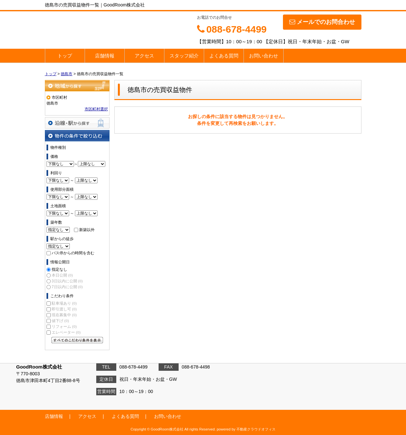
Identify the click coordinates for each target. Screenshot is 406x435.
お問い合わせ (263, 55)
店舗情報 (104, 55)
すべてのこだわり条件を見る (77, 340)
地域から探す (77, 85)
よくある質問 (223, 55)
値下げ (60, 321)
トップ (64, 55)
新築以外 (87, 230)
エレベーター (66, 332)
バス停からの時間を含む (73, 253)
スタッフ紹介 (184, 55)
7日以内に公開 (67, 287)
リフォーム (64, 326)
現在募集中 (64, 315)
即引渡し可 (64, 309)
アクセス (144, 55)
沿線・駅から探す (77, 122)
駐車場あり (64, 303)
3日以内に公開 (67, 281)
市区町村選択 (96, 109)
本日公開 (62, 275)
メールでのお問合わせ (322, 22)
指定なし (59, 269)
